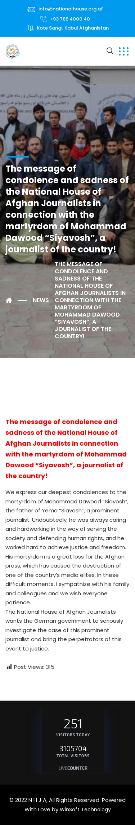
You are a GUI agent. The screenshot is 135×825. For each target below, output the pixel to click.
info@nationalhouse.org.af (71, 8)
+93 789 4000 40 (70, 19)
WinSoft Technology (85, 809)
